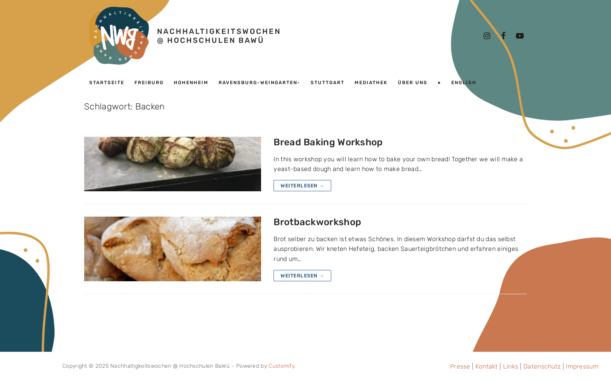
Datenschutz (542, 366)
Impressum (582, 366)
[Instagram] (487, 36)
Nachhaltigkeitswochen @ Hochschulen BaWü (219, 36)
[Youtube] (520, 36)
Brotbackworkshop (317, 222)
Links (511, 366)
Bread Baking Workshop (328, 142)
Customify (281, 366)
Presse (460, 366)
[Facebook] (503, 36)
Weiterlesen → (302, 186)
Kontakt (486, 366)
